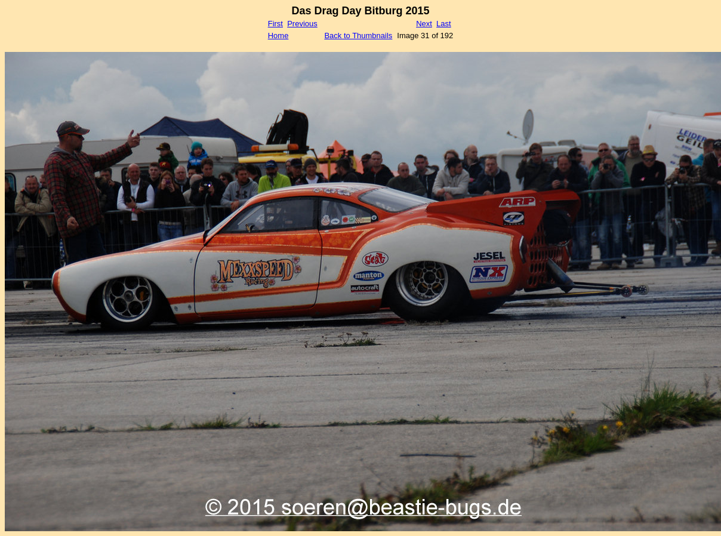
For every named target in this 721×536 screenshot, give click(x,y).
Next (424, 23)
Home (278, 35)
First (275, 23)
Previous (302, 23)
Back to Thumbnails (358, 35)
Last (443, 23)
